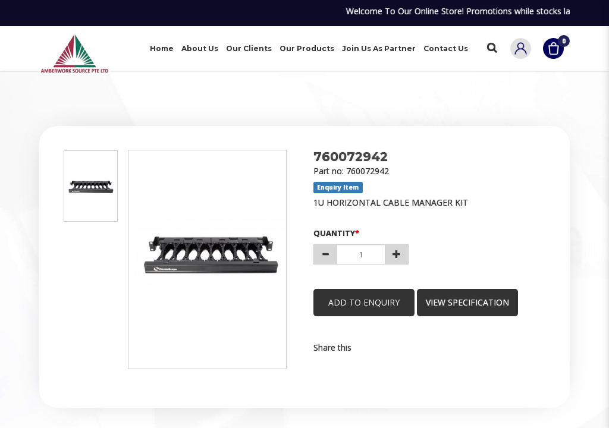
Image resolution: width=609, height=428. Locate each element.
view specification (467, 302)
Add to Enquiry (364, 302)
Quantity (334, 233)
